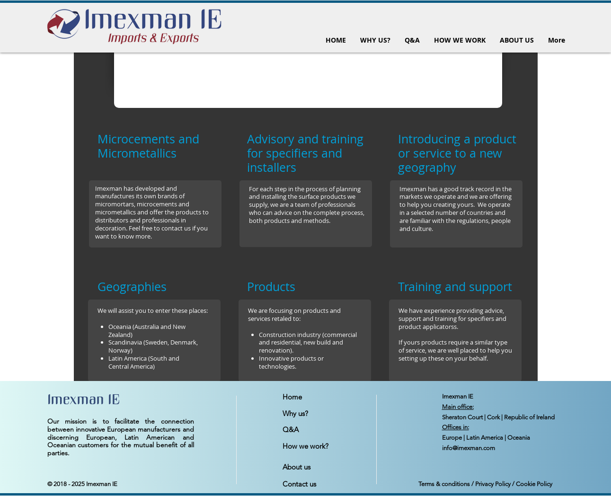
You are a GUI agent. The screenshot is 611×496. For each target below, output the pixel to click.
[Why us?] (316, 413)
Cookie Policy (534, 483)
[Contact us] (316, 484)
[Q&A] (316, 429)
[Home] (316, 397)
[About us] (316, 467)
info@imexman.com (468, 448)
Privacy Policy (493, 483)
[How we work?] (316, 446)
